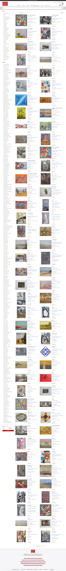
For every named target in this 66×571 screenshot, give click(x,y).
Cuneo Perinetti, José (55, 493)
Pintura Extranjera (33, 310)
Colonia (29, 333)
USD (3, 427)
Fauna (53, 252)
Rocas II (29, 320)
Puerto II (29, 451)
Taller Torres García (34, 70)
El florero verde (30, 28)
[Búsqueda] (62, 8)
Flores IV (29, 54)
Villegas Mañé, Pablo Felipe (56, 214)
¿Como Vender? (23, 569)
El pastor (29, 307)
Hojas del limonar (30, 213)
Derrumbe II (53, 531)
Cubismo (60, 31)
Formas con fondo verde (55, 147)
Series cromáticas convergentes (32, 173)
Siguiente (29, 12)
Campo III (29, 372)
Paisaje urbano (30, 465)
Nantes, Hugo (30, 148)
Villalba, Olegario (54, 321)
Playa (53, 54)
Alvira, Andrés (54, 16)
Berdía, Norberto (30, 29)
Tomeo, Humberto (30, 214)
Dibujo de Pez (30, 412)
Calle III (29, 80)
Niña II (28, 226)
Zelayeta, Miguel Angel (55, 426)
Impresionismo (33, 336)
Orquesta (53, 67)
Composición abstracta (55, 15)
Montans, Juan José (31, 374)
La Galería (40, 569)
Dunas (53, 266)
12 (25, 12)
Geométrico (36, 176)
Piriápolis (29, 425)
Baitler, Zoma (30, 109)
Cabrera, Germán (54, 308)
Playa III (29, 518)
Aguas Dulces (30, 359)
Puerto (29, 67)
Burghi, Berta (54, 96)
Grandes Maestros (34, 31)
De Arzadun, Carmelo (31, 42)
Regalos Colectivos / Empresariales (32, 569)
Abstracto (29, 18)
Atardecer (53, 359)
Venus (53, 213)
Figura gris (53, 134)
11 (24, 12)
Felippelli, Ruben (54, 110)
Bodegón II (53, 518)
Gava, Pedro (29, 240)
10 (22, 12)
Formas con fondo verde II (31, 15)
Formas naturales (54, 333)
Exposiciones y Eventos (15, 569)
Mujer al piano (30, 531)
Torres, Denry (30, 493)
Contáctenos (55, 2)
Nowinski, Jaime (30, 413)
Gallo (52, 28)
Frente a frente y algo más (31, 346)
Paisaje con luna (54, 239)
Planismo (34, 230)
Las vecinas (53, 121)
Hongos (29, 121)
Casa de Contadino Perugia (56, 425)
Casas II (53, 160)
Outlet (29, 311)
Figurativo (29, 31)
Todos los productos (6, 13)
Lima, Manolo (30, 387)
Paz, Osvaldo (54, 240)
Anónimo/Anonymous (31, 308)
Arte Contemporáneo (34, 18)
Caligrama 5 (54, 80)
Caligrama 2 (54, 451)
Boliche (29, 147)
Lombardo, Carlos (54, 374)
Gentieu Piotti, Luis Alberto (56, 413)
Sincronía (29, 134)
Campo (53, 320)
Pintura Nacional (30, 19)
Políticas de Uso (46, 569)
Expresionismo (30, 111)
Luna (52, 465)
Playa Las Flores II (30, 41)
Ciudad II (53, 226)
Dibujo (53, 307)
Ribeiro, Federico (30, 334)
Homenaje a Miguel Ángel (31, 160)
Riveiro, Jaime (54, 42)
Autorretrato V (30, 438)
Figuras (53, 372)
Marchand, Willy (30, 452)
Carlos (53, 412)
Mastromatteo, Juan (55, 122)
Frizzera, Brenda (30, 96)
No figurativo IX (30, 266)
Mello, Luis (29, 532)
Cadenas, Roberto (54, 201)
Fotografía (36, 83)
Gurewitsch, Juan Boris (55, 294)
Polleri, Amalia (54, 29)
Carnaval (29, 252)
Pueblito (53, 41)
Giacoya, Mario (30, 16)
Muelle (29, 239)
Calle (52, 173)
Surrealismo (29, 164)
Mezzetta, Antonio (30, 122)
